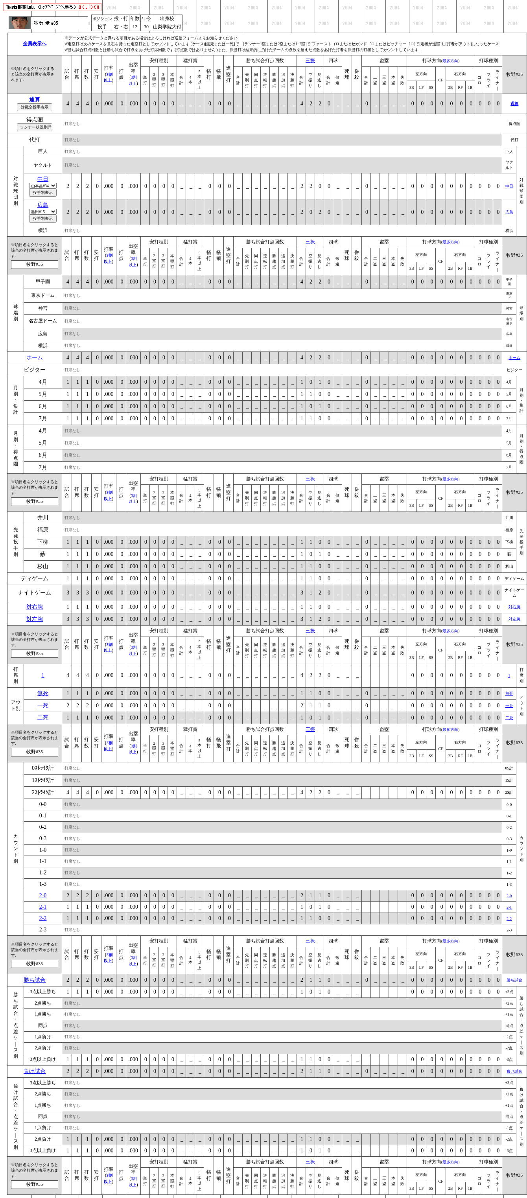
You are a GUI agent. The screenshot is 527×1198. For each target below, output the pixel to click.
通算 (34, 100)
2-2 (43, 918)
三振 (310, 60)
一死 (42, 705)
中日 (42, 179)
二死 (42, 718)
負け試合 (35, 1071)
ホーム (34, 358)
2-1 (43, 907)
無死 (42, 693)
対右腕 (34, 607)
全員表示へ (34, 43)
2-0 (43, 895)
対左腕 (34, 619)
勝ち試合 (35, 980)
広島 (42, 205)
